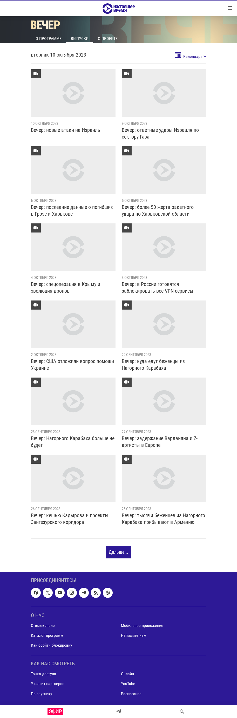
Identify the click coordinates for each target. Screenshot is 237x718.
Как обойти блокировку (51, 645)
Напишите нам (133, 635)
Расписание (131, 693)
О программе (49, 38)
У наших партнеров (47, 683)
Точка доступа (43, 674)
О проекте (108, 38)
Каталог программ (47, 635)
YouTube (128, 683)
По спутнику (41, 693)
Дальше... (118, 552)
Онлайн (127, 674)
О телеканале (43, 625)
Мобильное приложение (142, 625)
